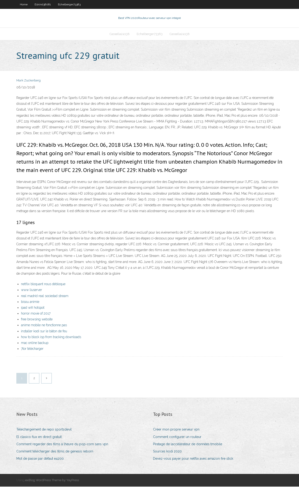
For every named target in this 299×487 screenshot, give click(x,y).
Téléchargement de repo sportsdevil (44, 430)
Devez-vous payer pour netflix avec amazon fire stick (193, 459)
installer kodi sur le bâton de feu (44, 331)
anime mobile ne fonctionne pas (44, 326)
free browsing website (37, 320)
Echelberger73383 (69, 4)
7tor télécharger (32, 349)
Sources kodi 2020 (167, 452)
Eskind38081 (43, 4)
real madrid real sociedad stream (44, 296)
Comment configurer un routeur (177, 437)
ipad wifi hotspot (32, 308)
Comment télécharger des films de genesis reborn (54, 452)
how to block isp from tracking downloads (51, 337)
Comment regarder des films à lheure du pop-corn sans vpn (62, 444)
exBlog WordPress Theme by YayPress (52, 480)
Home (24, 4)
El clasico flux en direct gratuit (39, 437)
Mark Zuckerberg (28, 81)
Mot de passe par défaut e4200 (40, 459)
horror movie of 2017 (35, 314)
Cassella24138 (120, 34)
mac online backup (34, 343)
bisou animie (30, 302)
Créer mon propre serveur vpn (176, 430)
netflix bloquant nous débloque (43, 284)
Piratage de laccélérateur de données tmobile (187, 444)
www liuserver (31, 290)
